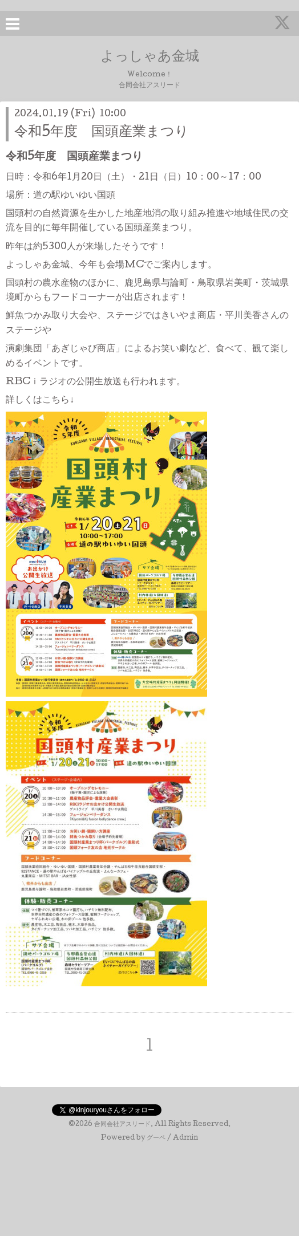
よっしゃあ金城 (149, 57)
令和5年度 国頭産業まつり (101, 132)
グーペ (156, 1138)
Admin (185, 1138)
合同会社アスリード (122, 1124)
